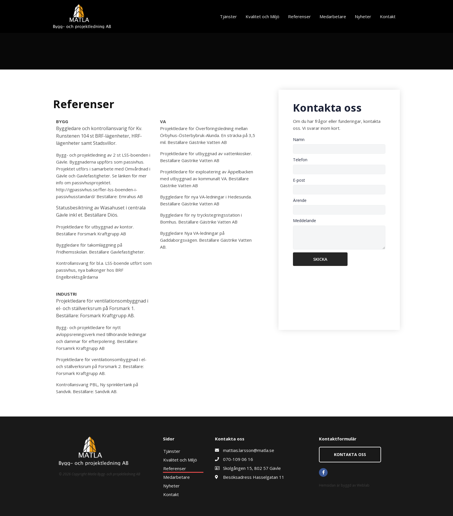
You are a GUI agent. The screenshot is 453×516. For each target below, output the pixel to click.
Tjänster (228, 16)
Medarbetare (333, 16)
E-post (299, 180)
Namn (299, 139)
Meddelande (304, 220)
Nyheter (363, 16)
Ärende (300, 200)
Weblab (363, 485)
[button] (350, 454)
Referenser (299, 16)
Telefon (300, 159)
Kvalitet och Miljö (262, 16)
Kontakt (388, 16)
